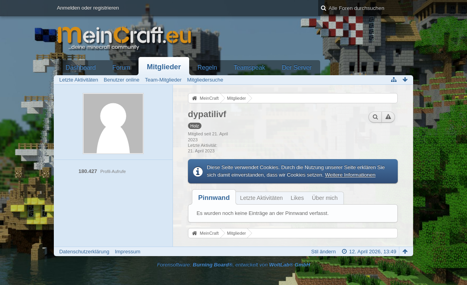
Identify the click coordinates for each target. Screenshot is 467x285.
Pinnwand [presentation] (214, 197)
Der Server (296, 67)
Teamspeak (249, 67)
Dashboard (81, 67)
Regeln (207, 67)
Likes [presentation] (297, 198)
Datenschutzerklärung (84, 252)
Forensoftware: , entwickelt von (233, 265)
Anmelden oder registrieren (88, 8)
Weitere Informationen (350, 175)
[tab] (214, 197)
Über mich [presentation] (325, 198)
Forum (121, 67)
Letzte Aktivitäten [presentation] (261, 198)
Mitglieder (164, 67)
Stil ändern (323, 252)
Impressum (127, 252)
